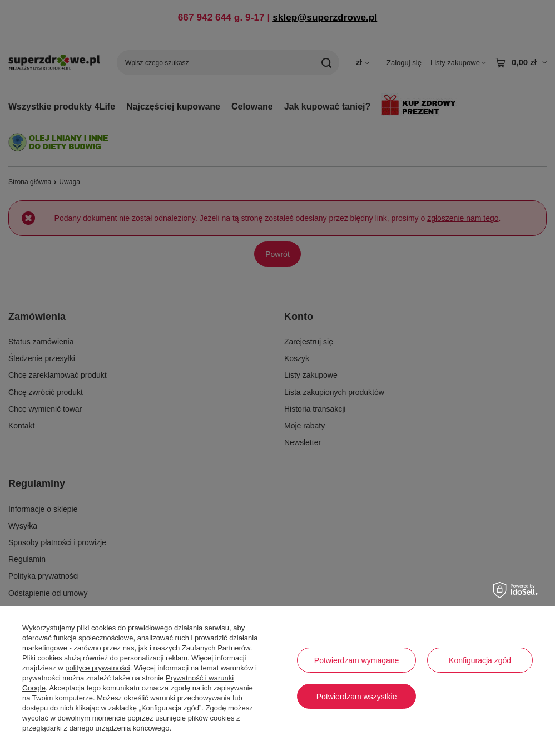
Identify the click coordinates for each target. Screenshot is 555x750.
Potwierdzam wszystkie (356, 696)
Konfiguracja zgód (480, 660)
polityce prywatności (97, 668)
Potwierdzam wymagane (356, 660)
